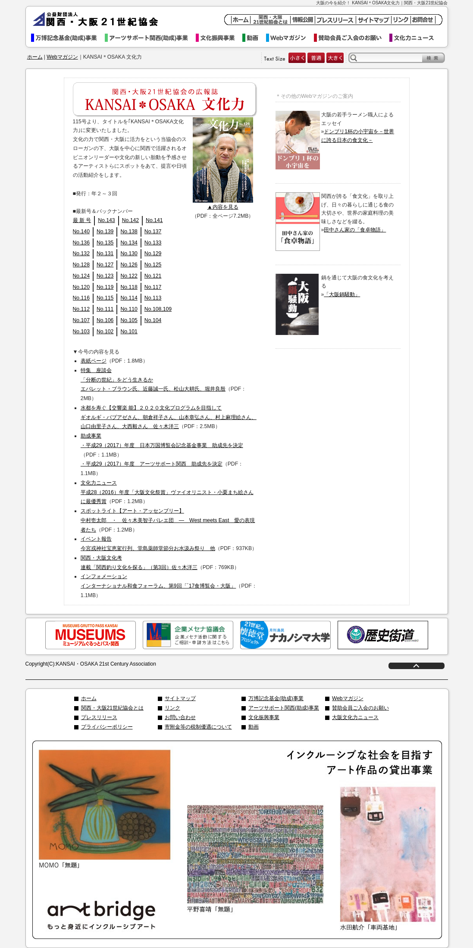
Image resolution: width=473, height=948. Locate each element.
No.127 (105, 265)
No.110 (128, 309)
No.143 (106, 220)
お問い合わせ (180, 717)
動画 (254, 38)
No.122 (128, 276)
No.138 (128, 231)
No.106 (105, 320)
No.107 (81, 320)
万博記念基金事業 (68, 38)
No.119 (105, 287)
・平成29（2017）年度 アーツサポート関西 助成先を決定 (151, 464)
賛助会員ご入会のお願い (351, 38)
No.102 (105, 332)
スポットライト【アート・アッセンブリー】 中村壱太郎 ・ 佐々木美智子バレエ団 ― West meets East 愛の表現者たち (168, 520)
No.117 (152, 287)
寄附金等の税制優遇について (198, 727)
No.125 (152, 265)
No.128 (81, 265)
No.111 (105, 309)
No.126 (128, 265)
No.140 (81, 231)
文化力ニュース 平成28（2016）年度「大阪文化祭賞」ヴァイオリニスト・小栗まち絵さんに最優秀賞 (167, 492)
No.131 (105, 253)
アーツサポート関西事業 (150, 38)
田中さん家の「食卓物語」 (355, 230)
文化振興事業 (263, 717)
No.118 (128, 287)
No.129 (152, 253)
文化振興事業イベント (219, 38)
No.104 (152, 320)
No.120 (81, 287)
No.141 (154, 220)
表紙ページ (94, 361)
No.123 (105, 276)
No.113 (152, 298)
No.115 (105, 298)
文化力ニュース (415, 38)
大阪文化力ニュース (355, 717)
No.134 (128, 243)
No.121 (152, 276)
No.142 (130, 220)
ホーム (35, 57)
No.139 (105, 231)
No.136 (81, 243)
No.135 (105, 243)
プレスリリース (99, 717)
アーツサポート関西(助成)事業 (283, 708)
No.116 (81, 298)
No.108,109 (158, 309)
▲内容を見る (222, 207)
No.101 (128, 332)
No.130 (128, 253)
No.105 (128, 320)
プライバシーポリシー (107, 727)
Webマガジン (290, 38)
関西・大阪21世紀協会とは (112, 708)
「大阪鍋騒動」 (342, 294)
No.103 (81, 332)
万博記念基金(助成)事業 (276, 698)
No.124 (81, 276)
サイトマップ (180, 698)
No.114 (128, 298)
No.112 (81, 309)
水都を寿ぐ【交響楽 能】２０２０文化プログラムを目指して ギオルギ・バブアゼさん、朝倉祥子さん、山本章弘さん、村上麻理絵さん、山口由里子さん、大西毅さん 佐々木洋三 (169, 417)
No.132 (81, 253)
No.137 (152, 231)
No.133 (152, 243)
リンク (172, 708)
